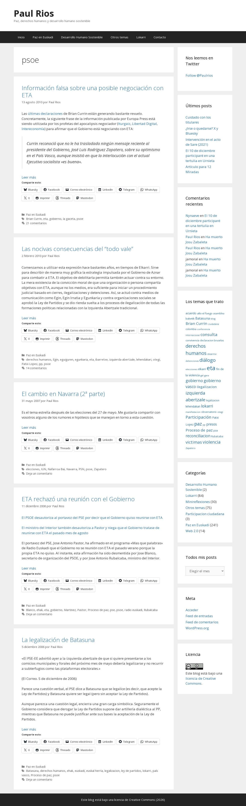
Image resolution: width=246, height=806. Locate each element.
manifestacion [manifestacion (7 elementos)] (193, 412)
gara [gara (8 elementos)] (206, 375)
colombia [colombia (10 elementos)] (191, 329)
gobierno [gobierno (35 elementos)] (194, 380)
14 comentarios (36, 368)
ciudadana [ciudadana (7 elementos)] (213, 324)
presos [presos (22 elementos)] (211, 424)
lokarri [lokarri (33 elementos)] (207, 406)
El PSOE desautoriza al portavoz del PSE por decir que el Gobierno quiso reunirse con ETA (92, 517)
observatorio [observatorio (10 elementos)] (209, 412)
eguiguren (66, 359)
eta (45, 219)
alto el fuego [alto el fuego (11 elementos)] (204, 313)
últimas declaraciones (45, 113)
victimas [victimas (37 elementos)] (194, 442)
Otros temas (119, 37)
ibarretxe (101, 359)
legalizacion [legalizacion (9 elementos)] (212, 400)
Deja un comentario (39, 473)
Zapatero (100, 469)
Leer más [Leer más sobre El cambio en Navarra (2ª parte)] (29, 427)
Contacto (160, 37)
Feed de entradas (199, 616)
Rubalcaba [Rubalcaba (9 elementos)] (217, 436)
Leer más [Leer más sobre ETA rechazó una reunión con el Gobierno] (29, 568)
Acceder (192, 610)
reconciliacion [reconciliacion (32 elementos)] (198, 435)
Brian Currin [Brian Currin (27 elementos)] (196, 323)
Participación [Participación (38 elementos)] (198, 417)
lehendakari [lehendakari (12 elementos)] (193, 406)
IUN (43, 469)
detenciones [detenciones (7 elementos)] (192, 361)
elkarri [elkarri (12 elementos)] (202, 369)
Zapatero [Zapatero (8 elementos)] (191, 448)
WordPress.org (197, 628)
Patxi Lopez (29, 364)
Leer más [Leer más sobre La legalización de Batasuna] (29, 729)
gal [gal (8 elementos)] (201, 375)
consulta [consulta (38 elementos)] (208, 334)
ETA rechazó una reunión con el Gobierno (78, 499)
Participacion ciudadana (205, 514)
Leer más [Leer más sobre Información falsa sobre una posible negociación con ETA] (29, 177)
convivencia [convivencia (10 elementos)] (192, 340)
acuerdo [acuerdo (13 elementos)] (191, 313)
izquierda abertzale (122, 359)
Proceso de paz (98, 610)
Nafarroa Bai (56, 469)
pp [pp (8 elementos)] (204, 424)
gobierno (55, 219)
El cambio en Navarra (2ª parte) (63, 394)
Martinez (70, 610)
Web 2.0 (192, 531)
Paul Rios (34, 13)
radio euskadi (133, 610)
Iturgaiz (124, 123)
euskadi (80, 771)
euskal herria (94, 771)
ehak (40, 610)
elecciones (33, 469)
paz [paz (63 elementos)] (198, 423)
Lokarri (141, 37)
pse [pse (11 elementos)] (215, 430)
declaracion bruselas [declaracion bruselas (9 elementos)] (212, 340)
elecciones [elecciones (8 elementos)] (191, 369)
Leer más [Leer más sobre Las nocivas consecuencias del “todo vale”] (29, 318)
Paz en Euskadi (43, 37)
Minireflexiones (198, 501)
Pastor (81, 610)
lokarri (147, 771)
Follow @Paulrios (199, 75)
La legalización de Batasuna (58, 640)
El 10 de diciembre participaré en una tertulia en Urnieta (200, 155)
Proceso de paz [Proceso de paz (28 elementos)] (199, 430)
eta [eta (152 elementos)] (211, 368)
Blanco (30, 610)
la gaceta (69, 219)
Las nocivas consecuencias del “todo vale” (77, 249)
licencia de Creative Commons (134, 800)
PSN (81, 469)
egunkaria (81, 359)
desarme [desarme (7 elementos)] (212, 354)
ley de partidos (131, 771)
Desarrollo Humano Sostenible (82, 37)
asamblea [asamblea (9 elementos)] (218, 313)
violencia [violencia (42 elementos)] (212, 442)
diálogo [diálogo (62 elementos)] (208, 360)
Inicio (21, 37)
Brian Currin (34, 219)
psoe (80, 219)
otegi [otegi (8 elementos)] (220, 411)
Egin (55, 359)
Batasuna (32, 771)
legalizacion (112, 771)
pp (41, 364)
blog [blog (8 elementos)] (213, 318)
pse (112, 610)
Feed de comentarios (202, 622)
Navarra (71, 469)
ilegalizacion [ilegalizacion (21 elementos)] (207, 386)
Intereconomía (33, 128)
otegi (156, 359)
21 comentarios (36, 223)
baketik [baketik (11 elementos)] (190, 318)
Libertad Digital (144, 123)
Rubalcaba (151, 610)
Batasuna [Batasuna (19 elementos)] (202, 318)
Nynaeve (192, 215)
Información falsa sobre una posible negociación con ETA (93, 91)
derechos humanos (38, 359)
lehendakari (143, 359)
